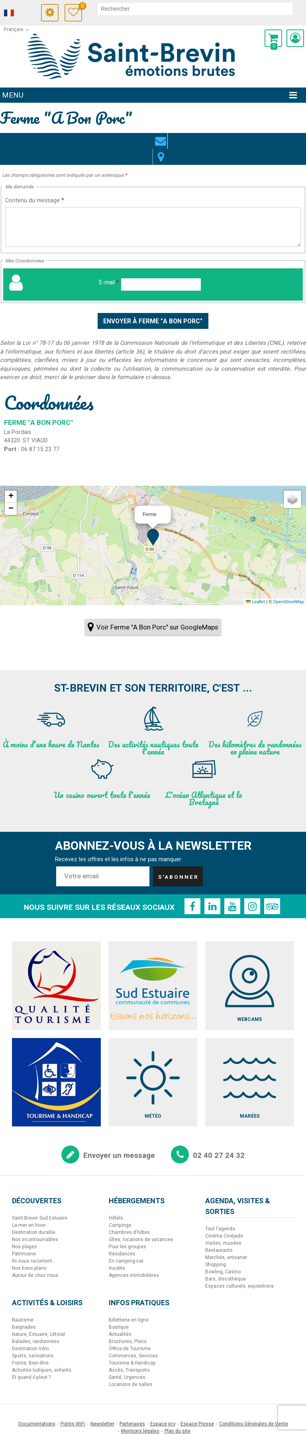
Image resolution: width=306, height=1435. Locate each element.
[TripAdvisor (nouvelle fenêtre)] (272, 891)
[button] (273, 38)
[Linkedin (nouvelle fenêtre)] (212, 891)
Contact (145, 136)
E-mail (109, 266)
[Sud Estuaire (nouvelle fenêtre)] (153, 970)
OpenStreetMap (288, 586)
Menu (13, 95)
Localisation (161, 136)
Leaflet (255, 586)
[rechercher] (195, 9)
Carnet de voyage (80, 7)
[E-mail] (161, 268)
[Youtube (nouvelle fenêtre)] (232, 891)
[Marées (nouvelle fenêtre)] (249, 1066)
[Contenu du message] (153, 211)
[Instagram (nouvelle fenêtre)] (252, 891)
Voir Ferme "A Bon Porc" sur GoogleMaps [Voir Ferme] (157, 611)
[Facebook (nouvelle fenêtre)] (192, 891)
